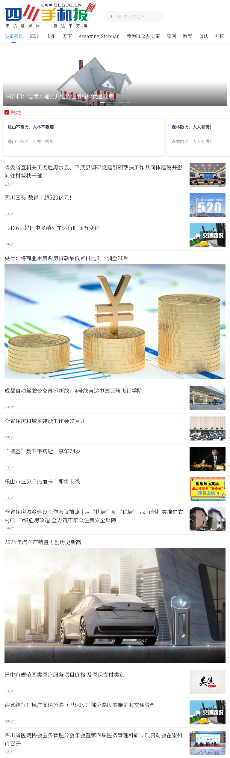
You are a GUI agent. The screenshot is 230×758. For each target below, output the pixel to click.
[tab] (13, 36)
